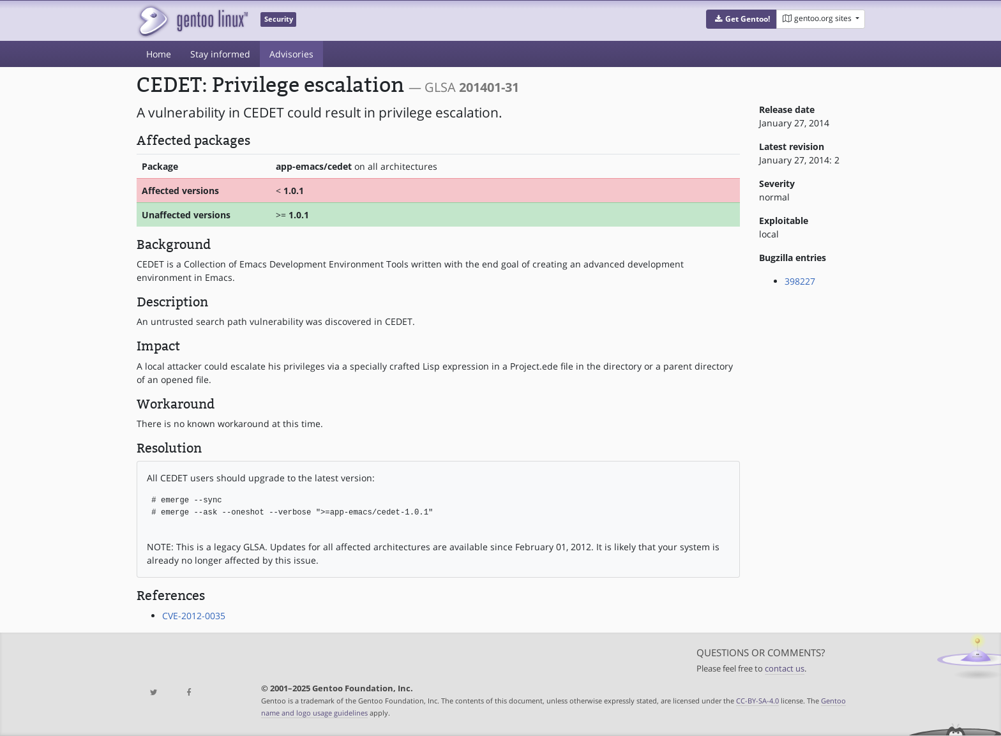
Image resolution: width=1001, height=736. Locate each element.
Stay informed (220, 54)
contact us (784, 668)
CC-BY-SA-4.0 (757, 700)
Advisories (291, 54)
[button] (741, 19)
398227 (800, 281)
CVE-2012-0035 (193, 616)
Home (158, 54)
